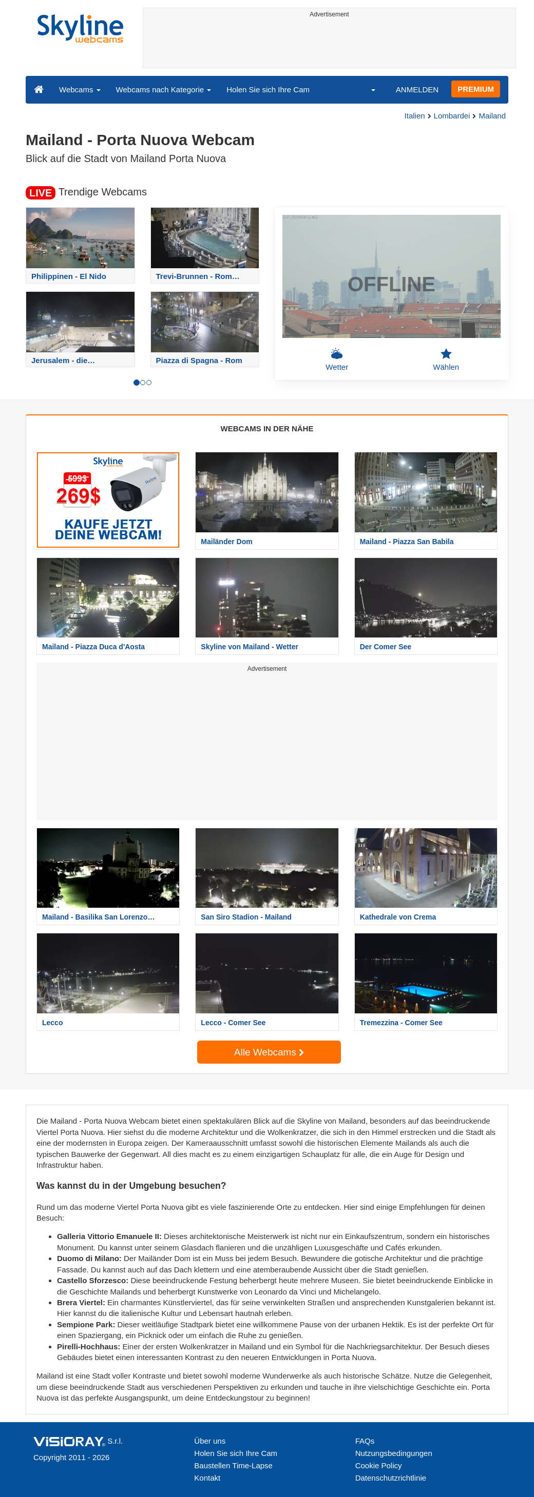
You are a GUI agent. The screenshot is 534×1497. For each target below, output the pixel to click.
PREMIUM (475, 89)
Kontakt (207, 1477)
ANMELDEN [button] (417, 89)
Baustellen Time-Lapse (233, 1465)
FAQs (365, 1440)
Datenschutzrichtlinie (390, 1477)
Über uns (209, 1440)
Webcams (80, 89)
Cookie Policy (378, 1465)
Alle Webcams (269, 1052)
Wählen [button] (446, 359)
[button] (366, 89)
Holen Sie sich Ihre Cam (268, 89)
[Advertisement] (329, 45)
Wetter (337, 359)
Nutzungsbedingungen (393, 1453)
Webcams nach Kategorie (164, 89)
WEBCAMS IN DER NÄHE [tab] (267, 428)
